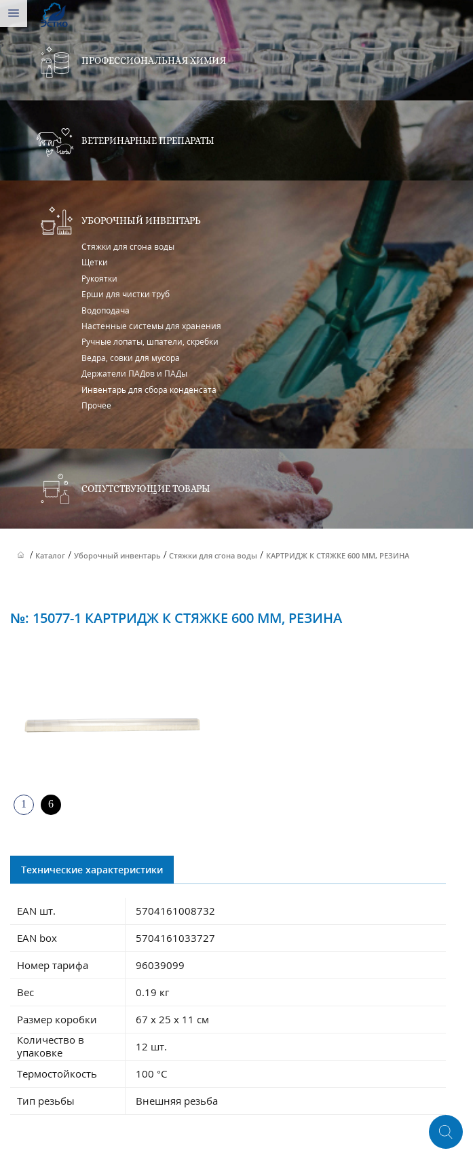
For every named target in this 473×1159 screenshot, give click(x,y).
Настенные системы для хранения (151, 326)
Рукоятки (99, 278)
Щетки (94, 262)
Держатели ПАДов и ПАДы (134, 373)
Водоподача (105, 310)
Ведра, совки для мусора (130, 358)
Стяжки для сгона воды (127, 246)
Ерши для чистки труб (125, 294)
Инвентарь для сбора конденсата (148, 390)
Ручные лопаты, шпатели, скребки (150, 341)
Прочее (96, 405)
